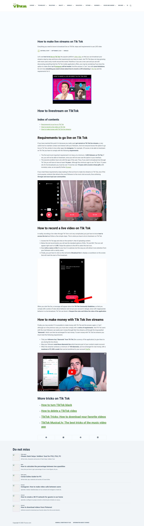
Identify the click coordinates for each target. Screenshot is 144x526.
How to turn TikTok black (56, 405)
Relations (53, 5)
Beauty (62, 5)
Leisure (33, 5)
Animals (70, 5)
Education (80, 5)
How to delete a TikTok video (59, 410)
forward (68, 167)
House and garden (110, 5)
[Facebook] (46, 437)
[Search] (130, 5)
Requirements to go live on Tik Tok (52, 124)
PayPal (88, 349)
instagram (58, 66)
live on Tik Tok (55, 57)
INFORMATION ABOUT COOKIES (81, 522)
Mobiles (66, 50)
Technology (43, 5)
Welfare (121, 5)
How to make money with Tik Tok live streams (56, 129)
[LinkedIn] (97, 437)
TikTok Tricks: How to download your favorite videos (73, 416)
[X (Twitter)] (63, 437)
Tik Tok (94, 69)
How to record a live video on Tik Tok (53, 127)
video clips (77, 57)
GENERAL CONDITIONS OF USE (63, 522)
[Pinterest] (80, 437)
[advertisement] (72, 25)
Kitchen (89, 5)
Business (98, 5)
